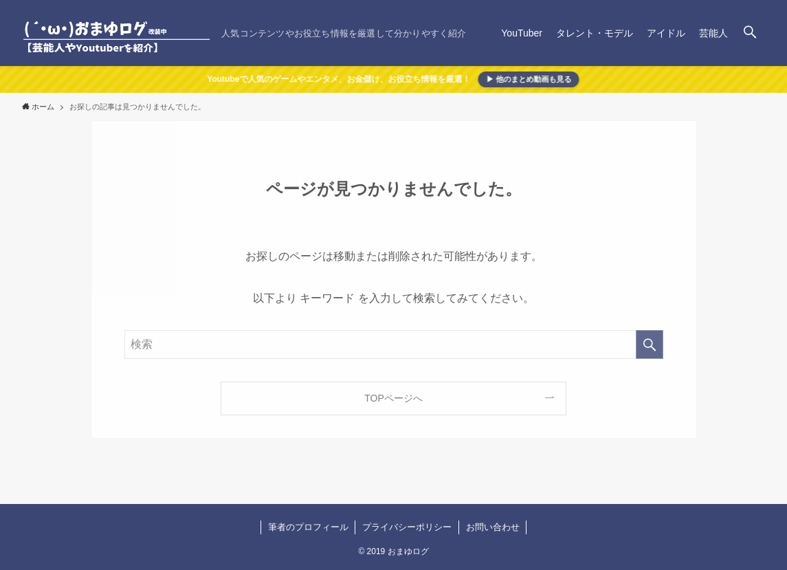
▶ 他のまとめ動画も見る (527, 79)
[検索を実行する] (649, 344)
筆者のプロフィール (308, 527)
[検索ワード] (393, 344)
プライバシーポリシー (407, 527)
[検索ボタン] (750, 33)
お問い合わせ (493, 527)
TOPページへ (393, 398)
